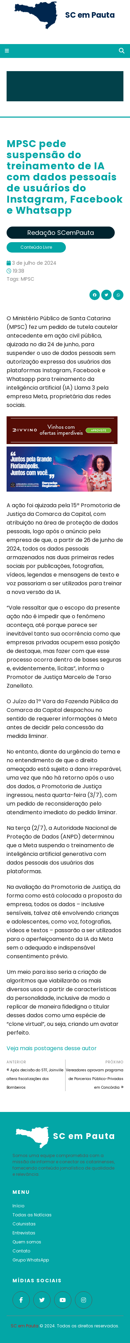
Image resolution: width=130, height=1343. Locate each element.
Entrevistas (23, 1233)
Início (18, 1206)
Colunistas (24, 1224)
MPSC (27, 278)
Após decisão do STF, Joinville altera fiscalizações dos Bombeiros (35, 1079)
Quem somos (26, 1242)
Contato (21, 1251)
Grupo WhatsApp (30, 1260)
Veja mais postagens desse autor (52, 1048)
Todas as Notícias (32, 1215)
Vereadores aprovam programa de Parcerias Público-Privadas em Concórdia (94, 1079)
